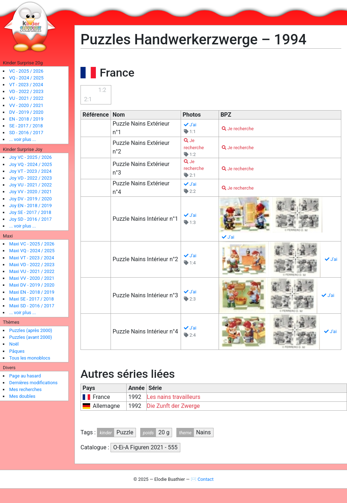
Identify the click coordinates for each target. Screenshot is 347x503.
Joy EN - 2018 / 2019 (30, 205)
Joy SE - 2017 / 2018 (30, 212)
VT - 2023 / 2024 (26, 84)
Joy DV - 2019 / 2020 (30, 198)
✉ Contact (202, 479)
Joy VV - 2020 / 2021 (30, 191)
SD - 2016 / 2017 (26, 132)
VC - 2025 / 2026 (26, 71)
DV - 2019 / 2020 (26, 112)
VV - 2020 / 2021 (26, 105)
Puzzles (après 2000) (30, 330)
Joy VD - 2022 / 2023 (30, 178)
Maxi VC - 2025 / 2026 (31, 243)
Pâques (17, 351)
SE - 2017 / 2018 (26, 125)
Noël (14, 344)
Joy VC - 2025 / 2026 (30, 157)
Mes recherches (25, 389)
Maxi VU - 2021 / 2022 (31, 271)
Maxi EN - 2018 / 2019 (31, 292)
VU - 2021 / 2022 (26, 98)
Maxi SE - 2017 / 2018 (31, 299)
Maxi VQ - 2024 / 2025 (32, 250)
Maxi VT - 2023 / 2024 (31, 257)
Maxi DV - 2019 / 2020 (31, 285)
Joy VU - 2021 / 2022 (30, 184)
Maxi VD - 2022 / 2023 (31, 264)
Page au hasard (25, 376)
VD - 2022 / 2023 (26, 91)
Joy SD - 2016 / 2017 (30, 219)
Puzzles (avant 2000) (30, 337)
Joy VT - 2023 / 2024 (30, 171)
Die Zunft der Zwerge (173, 405)
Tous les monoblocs (29, 358)
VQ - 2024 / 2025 (26, 77)
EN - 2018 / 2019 (26, 119)
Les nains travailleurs (173, 397)
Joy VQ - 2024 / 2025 (30, 164)
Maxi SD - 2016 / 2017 (31, 305)
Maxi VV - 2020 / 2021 (31, 278)
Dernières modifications (33, 382)
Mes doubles (22, 396)
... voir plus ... (22, 139)
